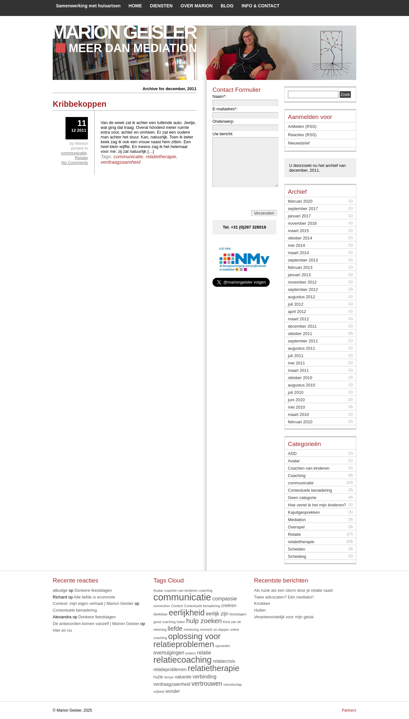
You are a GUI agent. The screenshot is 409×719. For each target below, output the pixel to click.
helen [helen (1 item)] (181, 622)
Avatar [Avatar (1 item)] (158, 590)
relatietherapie (161, 156)
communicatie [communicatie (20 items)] (182, 597)
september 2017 (303, 208)
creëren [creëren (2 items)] (228, 605)
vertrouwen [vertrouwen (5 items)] (206, 683)
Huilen (260, 610)
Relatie (81, 157)
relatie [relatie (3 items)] (204, 652)
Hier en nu (62, 630)
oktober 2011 (300, 333)
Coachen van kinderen (308, 468)
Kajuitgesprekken (304, 512)
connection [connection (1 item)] (161, 606)
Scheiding (297, 556)
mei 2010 (296, 407)
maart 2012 (298, 319)
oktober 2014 (300, 238)
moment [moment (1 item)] (206, 629)
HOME (135, 5)
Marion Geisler (123, 32)
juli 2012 (295, 304)
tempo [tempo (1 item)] (169, 677)
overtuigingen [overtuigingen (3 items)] (168, 652)
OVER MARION (196, 5)
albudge (60, 590)
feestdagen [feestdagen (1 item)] (237, 614)
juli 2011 (295, 355)
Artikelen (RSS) (302, 126)
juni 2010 (296, 399)
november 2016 (302, 223)
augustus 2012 (301, 296)
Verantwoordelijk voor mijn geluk (283, 616)
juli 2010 (295, 392)
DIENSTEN (161, 5)
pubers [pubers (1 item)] (191, 653)
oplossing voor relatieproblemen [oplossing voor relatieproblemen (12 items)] (187, 640)
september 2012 (303, 289)
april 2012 (297, 311)
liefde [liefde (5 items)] (175, 628)
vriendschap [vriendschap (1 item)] (232, 684)
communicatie (128, 156)
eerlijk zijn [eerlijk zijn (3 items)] (217, 613)
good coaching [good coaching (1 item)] (164, 622)
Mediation (297, 519)
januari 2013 (299, 274)
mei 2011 (296, 363)
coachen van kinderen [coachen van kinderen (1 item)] (180, 590)
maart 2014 (298, 252)
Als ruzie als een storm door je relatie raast (293, 590)
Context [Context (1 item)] (177, 606)
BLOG (226, 5)
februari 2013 (300, 267)
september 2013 (303, 260)
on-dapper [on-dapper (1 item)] (221, 629)
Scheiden (296, 549)
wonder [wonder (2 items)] (172, 691)
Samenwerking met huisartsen (88, 5)
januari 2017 (299, 216)
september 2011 (303, 341)
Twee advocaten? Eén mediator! (283, 597)
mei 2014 (296, 245)
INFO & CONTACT (261, 5)
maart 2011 (298, 370)
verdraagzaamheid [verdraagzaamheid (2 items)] (171, 684)
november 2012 (302, 282)
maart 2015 (298, 230)
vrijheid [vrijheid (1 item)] (158, 691)
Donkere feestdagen (93, 590)
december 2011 (302, 326)
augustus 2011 (301, 348)
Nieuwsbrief (299, 143)
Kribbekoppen (79, 103)
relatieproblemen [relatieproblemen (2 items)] (170, 669)
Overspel (296, 527)
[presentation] (245, 208)
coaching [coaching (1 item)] (205, 590)
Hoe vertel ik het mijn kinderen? (317, 505)
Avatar (294, 460)
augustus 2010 (301, 385)
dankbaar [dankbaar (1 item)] (160, 614)
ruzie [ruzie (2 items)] (158, 676)
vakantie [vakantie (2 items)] (183, 676)
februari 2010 (300, 421)
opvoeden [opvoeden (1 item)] (222, 646)
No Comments (74, 162)
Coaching (296, 475)
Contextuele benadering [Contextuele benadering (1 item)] (202, 606)
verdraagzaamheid (120, 162)
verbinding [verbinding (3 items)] (204, 676)
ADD (292, 453)
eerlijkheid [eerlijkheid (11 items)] (186, 612)
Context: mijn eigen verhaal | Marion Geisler (93, 603)
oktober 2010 (300, 377)
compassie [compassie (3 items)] (224, 598)
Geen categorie (302, 497)
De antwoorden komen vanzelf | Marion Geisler (96, 623)
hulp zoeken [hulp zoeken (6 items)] (204, 620)
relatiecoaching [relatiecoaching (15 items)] (182, 660)
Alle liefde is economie (94, 597)
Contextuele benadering (310, 490)
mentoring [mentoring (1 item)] (191, 629)
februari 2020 (300, 201)
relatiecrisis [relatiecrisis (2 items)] (224, 661)
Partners (349, 710)
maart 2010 (298, 414)
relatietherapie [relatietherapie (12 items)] (214, 668)
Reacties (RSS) (302, 134)
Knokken (262, 603)
